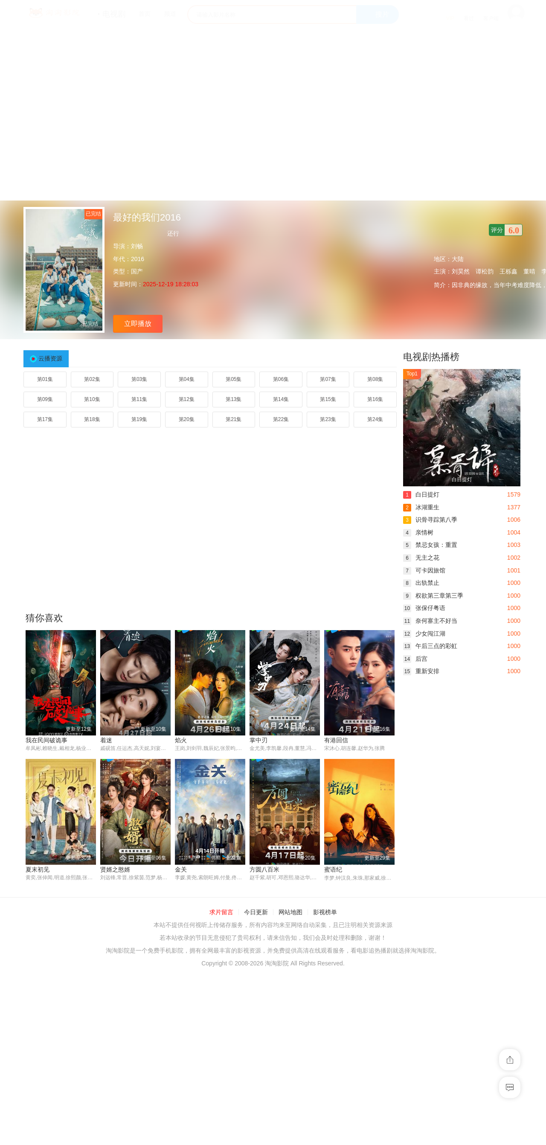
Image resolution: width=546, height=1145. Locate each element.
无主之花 (421, 557)
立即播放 (137, 323)
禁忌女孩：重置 (430, 544)
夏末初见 (37, 869)
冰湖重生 (421, 507)
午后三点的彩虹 (430, 645)
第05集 (233, 379)
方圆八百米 (264, 869)
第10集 (92, 399)
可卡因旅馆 (424, 570)
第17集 (45, 419)
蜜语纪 (333, 869)
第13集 (233, 399)
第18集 (92, 419)
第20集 (187, 419)
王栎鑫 (508, 271)
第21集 (233, 419)
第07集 (328, 379)
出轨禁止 (421, 582)
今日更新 (256, 912)
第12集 (187, 399)
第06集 (281, 379)
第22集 (281, 419)
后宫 (415, 658)
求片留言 (221, 912)
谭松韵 (485, 271)
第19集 (139, 419)
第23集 (328, 419)
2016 (137, 259)
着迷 (106, 740)
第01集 (45, 379)
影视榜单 (325, 912)
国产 (137, 271)
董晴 (529, 271)
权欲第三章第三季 (433, 595)
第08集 (375, 379)
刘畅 (137, 246)
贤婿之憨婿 (115, 869)
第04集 (187, 379)
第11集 (139, 399)
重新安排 (421, 671)
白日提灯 (421, 494)
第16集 (375, 399)
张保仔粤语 (424, 607)
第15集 (328, 399)
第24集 (375, 419)
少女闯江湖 (424, 633)
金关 (181, 869)
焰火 (181, 740)
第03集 (139, 379)
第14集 (281, 399)
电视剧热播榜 (431, 357)
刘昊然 (461, 271)
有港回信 (336, 740)
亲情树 (418, 532)
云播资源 (50, 358)
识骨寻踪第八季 (430, 519)
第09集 (45, 399)
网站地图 (290, 912)
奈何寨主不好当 (430, 620)
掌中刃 (258, 740)
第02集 (92, 379)
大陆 (458, 259)
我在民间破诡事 (46, 740)
